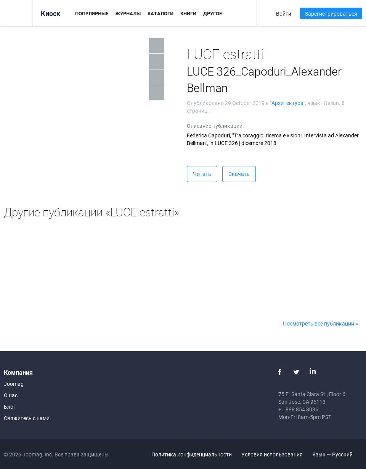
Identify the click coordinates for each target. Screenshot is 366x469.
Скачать (239, 173)
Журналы (128, 13)
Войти (283, 13)
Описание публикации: (215, 125)
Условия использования (272, 454)
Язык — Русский (336, 454)
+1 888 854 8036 (298, 409)
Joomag (14, 383)
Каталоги (160, 13)
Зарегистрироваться (331, 13)
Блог (10, 406)
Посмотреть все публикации (318, 323)
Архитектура (287, 102)
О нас (11, 395)
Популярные (91, 13)
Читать (202, 173)
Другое (212, 13)
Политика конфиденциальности (191, 454)
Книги (188, 13)
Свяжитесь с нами (27, 418)
